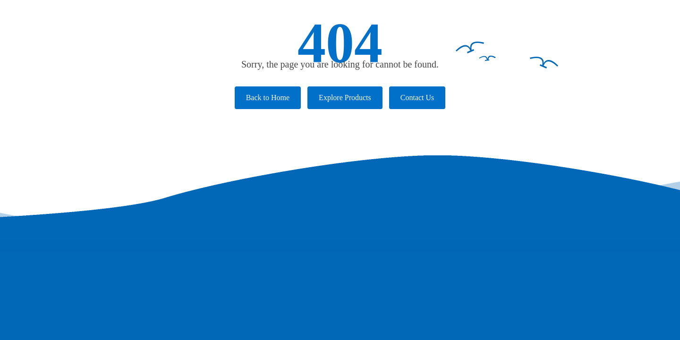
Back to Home (267, 98)
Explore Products (345, 98)
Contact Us (417, 98)
